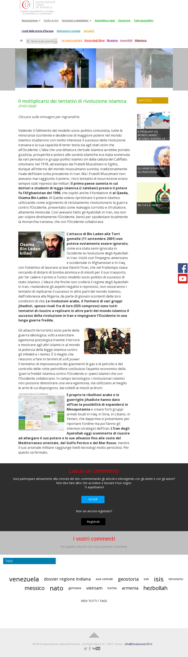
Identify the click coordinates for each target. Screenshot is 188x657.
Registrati (93, 522)
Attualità (89, 31)
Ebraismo (112, 40)
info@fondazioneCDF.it (138, 644)
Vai (55, 41)
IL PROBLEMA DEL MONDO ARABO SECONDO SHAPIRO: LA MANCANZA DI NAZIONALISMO (151, 139)
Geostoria (124, 20)
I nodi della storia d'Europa (37, 31)
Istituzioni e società (68, 31)
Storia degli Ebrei (94, 40)
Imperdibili (126, 40)
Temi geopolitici (143, 20)
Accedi (93, 499)
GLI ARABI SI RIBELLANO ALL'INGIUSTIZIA (152, 170)
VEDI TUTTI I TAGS (94, 601)
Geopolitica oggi (105, 20)
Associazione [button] (31, 20)
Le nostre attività (72, 40)
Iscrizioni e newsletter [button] (76, 20)
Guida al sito (51, 20)
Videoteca (141, 40)
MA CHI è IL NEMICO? (150, 205)
